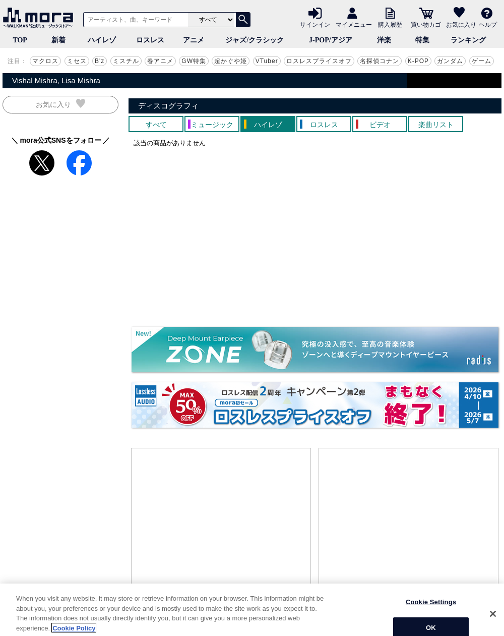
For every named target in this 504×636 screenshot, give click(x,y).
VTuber (267, 61)
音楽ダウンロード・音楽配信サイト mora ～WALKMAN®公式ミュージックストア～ (40, 18)
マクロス (45, 61)
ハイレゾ (102, 40)
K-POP (418, 61)
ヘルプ (488, 24)
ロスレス (150, 40)
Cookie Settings (431, 620)
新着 (58, 40)
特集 (422, 40)
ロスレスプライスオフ (319, 61)
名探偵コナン (379, 61)
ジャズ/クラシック (254, 40)
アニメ (193, 40)
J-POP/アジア (330, 40)
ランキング (468, 40)
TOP (20, 40)
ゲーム (481, 61)
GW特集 (193, 61)
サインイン (315, 24)
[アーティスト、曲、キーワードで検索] (134, 20)
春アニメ (160, 61)
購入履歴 (390, 24)
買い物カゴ (426, 24)
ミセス (77, 61)
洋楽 (384, 40)
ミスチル (126, 61)
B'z (99, 61)
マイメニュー (354, 24)
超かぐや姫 (230, 61)
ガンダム (450, 61)
